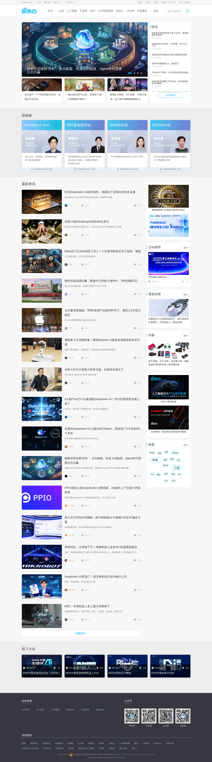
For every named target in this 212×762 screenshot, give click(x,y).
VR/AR (130, 10)
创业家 (146, 743)
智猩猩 (163, 3)
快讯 (50, 10)
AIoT (92, 10)
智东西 (140, 3)
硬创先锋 (154, 294)
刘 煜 (71, 294)
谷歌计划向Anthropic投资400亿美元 (87, 221)
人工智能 (72, 10)
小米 (166, 481)
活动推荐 (154, 247)
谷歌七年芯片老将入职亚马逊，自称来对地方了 (94, 369)
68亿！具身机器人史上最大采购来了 (87, 606)
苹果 (155, 460)
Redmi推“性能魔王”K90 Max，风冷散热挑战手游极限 (170, 82)
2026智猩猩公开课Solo (37, 125)
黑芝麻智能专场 (78, 125)
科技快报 (59, 748)
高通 (165, 460)
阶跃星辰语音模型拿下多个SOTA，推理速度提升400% (170, 34)
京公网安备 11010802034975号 (83, 755)
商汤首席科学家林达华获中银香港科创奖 (169, 55)
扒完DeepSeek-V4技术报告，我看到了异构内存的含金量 (100, 192)
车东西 (147, 3)
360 (172, 474)
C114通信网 (124, 743)
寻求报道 (55, 710)
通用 (159, 453)
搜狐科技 (46, 743)
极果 (24, 743)
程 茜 (71, 205)
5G (178, 460)
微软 (158, 475)
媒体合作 (100, 710)
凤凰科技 (34, 743)
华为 (173, 481)
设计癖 (81, 743)
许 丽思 (71, 560)
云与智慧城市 (105, 10)
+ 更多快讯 (170, 95)
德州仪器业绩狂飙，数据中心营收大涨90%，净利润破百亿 (101, 280)
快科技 (112, 743)
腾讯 (172, 459)
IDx (179, 474)
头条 (61, 10)
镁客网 (91, 743)
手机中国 (170, 743)
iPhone (175, 453)
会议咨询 (85, 710)
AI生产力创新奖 (184, 3)
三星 (177, 467)
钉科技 (101, 743)
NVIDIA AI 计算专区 (30, 748)
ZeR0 (71, 235)
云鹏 (70, 476)
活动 (155, 10)
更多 (185, 248)
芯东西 (155, 3)
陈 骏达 (71, 447)
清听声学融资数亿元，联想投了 (165, 64)
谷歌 (166, 452)
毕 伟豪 (71, 506)
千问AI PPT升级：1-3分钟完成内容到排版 (170, 72)
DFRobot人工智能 (86, 748)
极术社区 (123, 748)
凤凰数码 (59, 743)
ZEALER (47, 748)
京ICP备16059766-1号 (105, 755)
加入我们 (41, 710)
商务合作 (70, 710)
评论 (139, 205)
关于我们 (26, 710)
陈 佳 (71, 265)
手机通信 (142, 10)
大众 (152, 474)
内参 (151, 335)
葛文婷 (71, 358)
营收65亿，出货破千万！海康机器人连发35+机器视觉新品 (101, 547)
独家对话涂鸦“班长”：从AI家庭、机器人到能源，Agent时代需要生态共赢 (74, 70)
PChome (157, 743)
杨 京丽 (71, 590)
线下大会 (172, 3)
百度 (166, 474)
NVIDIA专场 (119, 125)
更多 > (134, 748)
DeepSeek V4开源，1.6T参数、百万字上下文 (169, 45)
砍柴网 (70, 743)
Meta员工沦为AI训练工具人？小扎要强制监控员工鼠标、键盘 (103, 251)
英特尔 (165, 465)
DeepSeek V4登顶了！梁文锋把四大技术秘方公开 (96, 576)
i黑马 (136, 743)
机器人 (120, 10)
